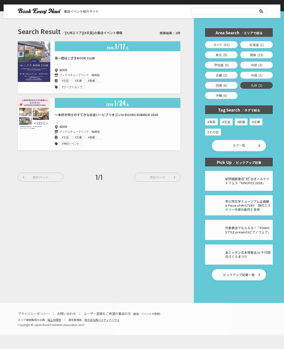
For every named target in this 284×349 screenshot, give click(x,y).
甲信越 (221, 65)
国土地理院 (54, 333)
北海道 (256, 44)
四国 (221, 85)
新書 (242, 122)
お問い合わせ (66, 327)
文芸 (227, 122)
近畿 (221, 75)
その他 (214, 132)
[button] (239, 145)
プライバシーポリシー (33, 327)
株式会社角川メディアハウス (102, 333)
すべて (221, 44)
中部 (256, 65)
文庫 (257, 122)
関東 (256, 55)
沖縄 (221, 95)
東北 (221, 55)
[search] (228, 11)
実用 (212, 122)
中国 (256, 75)
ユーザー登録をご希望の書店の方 (123, 327)
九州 (256, 85)
